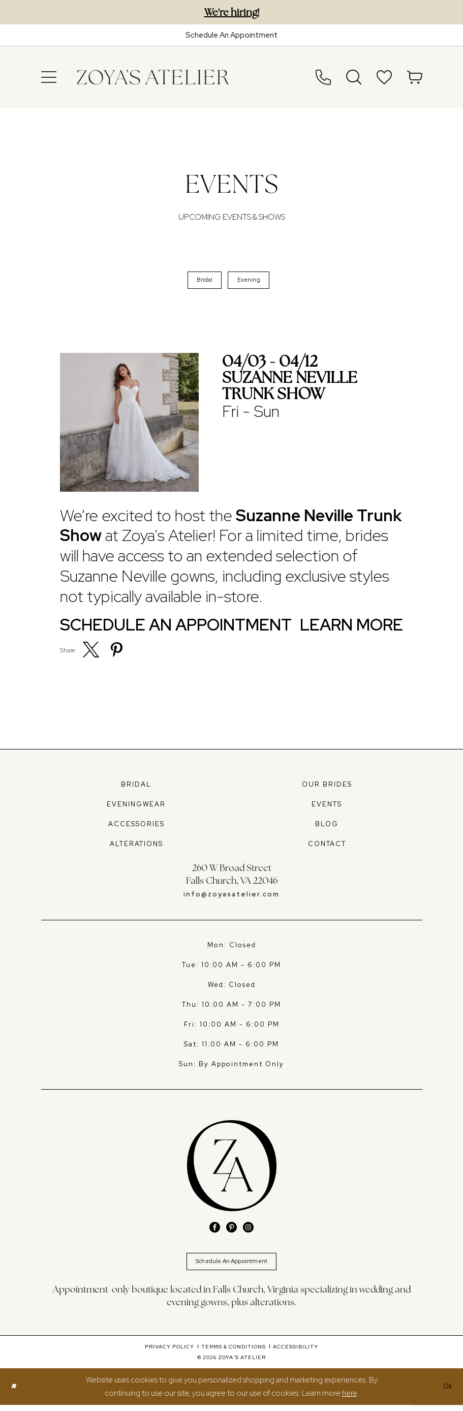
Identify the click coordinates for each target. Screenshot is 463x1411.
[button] (49, 77)
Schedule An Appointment (232, 1266)
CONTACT (327, 847)
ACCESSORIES (136, 827)
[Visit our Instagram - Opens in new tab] (248, 1230)
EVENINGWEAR (136, 807)
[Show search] (353, 77)
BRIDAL (136, 787)
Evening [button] (251, 281)
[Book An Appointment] (231, 35)
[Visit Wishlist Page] (384, 77)
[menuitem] (49, 77)
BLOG (326, 827)
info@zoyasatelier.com (231, 897)
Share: (68, 653)
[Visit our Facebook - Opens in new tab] (214, 1230)
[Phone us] (323, 77)
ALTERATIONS (136, 847)
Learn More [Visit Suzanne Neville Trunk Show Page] (351, 628)
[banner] (153, 77)
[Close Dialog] (14, 1392)
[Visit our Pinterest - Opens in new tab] (231, 1230)
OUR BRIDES (327, 787)
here (349, 1399)
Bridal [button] (202, 281)
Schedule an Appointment (176, 628)
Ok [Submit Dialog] (447, 1392)
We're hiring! (231, 12)
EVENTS (327, 807)
